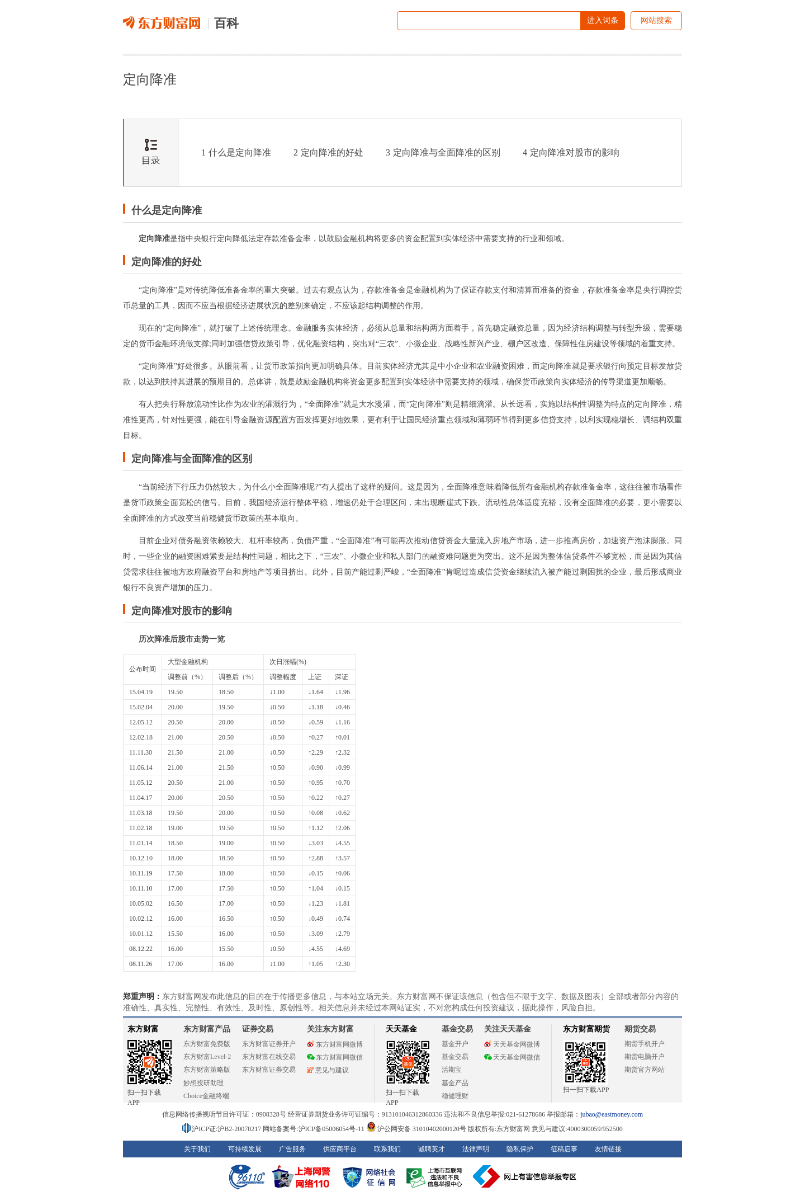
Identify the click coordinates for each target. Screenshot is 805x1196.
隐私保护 (519, 1149)
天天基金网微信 (512, 1057)
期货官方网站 (644, 1069)
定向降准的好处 (328, 152)
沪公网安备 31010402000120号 (416, 1129)
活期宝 (452, 1069)
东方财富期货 (586, 1029)
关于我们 (197, 1149)
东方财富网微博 (335, 1044)
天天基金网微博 (512, 1044)
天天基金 (401, 1029)
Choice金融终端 (206, 1096)
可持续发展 (245, 1149)
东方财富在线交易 (269, 1057)
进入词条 (602, 20)
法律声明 (475, 1149)
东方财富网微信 (335, 1057)
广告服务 (292, 1149)
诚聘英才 (431, 1149)
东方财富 (143, 1029)
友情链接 (608, 1149)
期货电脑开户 (644, 1057)
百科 (226, 23)
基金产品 (455, 1083)
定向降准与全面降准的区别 (443, 152)
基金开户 (455, 1044)
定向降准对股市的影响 (571, 152)
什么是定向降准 (236, 152)
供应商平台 (340, 1149)
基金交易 (455, 1057)
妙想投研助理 (203, 1083)
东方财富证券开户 (269, 1044)
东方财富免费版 (206, 1044)
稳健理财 (455, 1096)
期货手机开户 (644, 1044)
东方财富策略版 (206, 1069)
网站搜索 (656, 20)
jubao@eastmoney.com (611, 1114)
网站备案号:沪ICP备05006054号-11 (314, 1129)
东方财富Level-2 (207, 1057)
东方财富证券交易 (269, 1069)
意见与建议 (328, 1070)
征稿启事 (564, 1149)
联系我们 (387, 1149)
